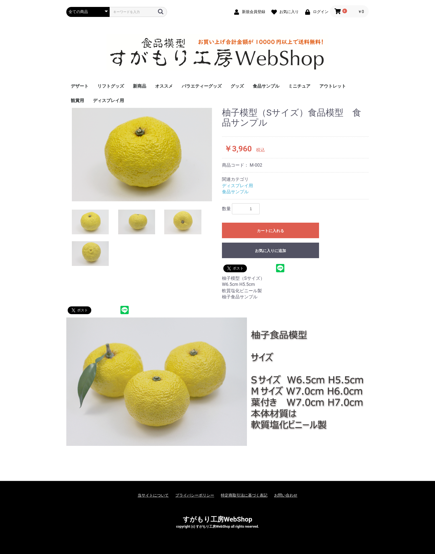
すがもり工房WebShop (217, 519)
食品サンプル (266, 86)
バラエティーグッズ (202, 86)
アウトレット (332, 86)
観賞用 (77, 100)
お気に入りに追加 (270, 250)
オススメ (164, 86)
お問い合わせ (285, 495)
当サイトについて (153, 495)
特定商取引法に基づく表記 (244, 495)
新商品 (139, 86)
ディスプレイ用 (108, 100)
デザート (79, 86)
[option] (142, 154)
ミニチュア (299, 86)
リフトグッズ (110, 86)
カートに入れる (270, 230)
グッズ (237, 86)
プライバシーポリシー (194, 495)
